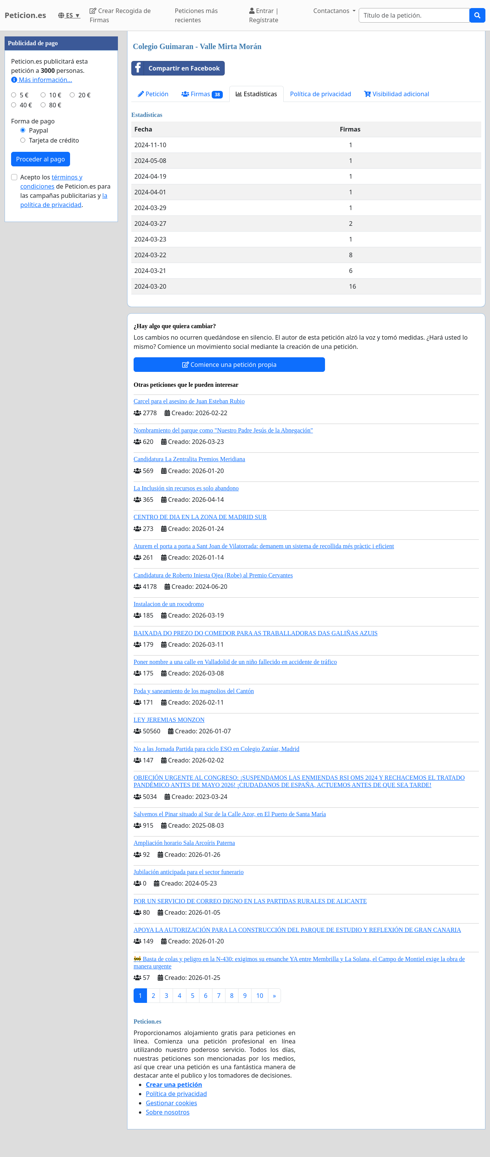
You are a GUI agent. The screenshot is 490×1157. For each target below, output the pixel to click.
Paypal (38, 130)
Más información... (41, 80)
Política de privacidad (320, 94)
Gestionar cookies (171, 1103)
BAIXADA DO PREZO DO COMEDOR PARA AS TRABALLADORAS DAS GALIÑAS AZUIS (255, 633)
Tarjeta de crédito (54, 140)
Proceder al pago (40, 159)
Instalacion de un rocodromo (169, 604)
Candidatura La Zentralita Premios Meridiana (189, 459)
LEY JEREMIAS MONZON (169, 720)
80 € (55, 105)
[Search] (414, 15)
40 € (26, 105)
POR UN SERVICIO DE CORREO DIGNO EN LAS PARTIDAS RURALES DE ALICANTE (250, 901)
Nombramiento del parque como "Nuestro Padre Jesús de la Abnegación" (223, 430)
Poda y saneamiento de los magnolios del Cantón (194, 691)
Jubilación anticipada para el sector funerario (188, 872)
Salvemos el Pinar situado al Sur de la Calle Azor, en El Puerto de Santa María (230, 814)
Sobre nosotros (167, 1112)
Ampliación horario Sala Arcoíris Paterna (184, 843)
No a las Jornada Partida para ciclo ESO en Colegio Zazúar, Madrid (216, 749)
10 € (55, 95)
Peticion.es (25, 15)
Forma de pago (33, 121)
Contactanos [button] (332, 11)
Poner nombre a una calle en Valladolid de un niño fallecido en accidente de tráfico (235, 662)
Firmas (202, 94)
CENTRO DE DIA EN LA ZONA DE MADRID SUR (200, 517)
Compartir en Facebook (176, 68)
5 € (24, 95)
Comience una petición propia (229, 364)
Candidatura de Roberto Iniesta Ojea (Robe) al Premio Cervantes (213, 575)
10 (259, 995)
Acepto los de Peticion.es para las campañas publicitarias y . (65, 191)
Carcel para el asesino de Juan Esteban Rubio (189, 401)
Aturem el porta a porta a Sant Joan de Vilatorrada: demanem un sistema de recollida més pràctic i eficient (264, 546)
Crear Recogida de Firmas (120, 15)
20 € (84, 95)
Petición (153, 94)
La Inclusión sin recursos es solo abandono (186, 488)
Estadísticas (256, 94)
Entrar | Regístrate (264, 15)
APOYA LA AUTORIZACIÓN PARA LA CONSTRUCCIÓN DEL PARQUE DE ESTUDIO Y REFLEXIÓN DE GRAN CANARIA (297, 930)
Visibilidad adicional (396, 94)
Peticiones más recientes (196, 15)
